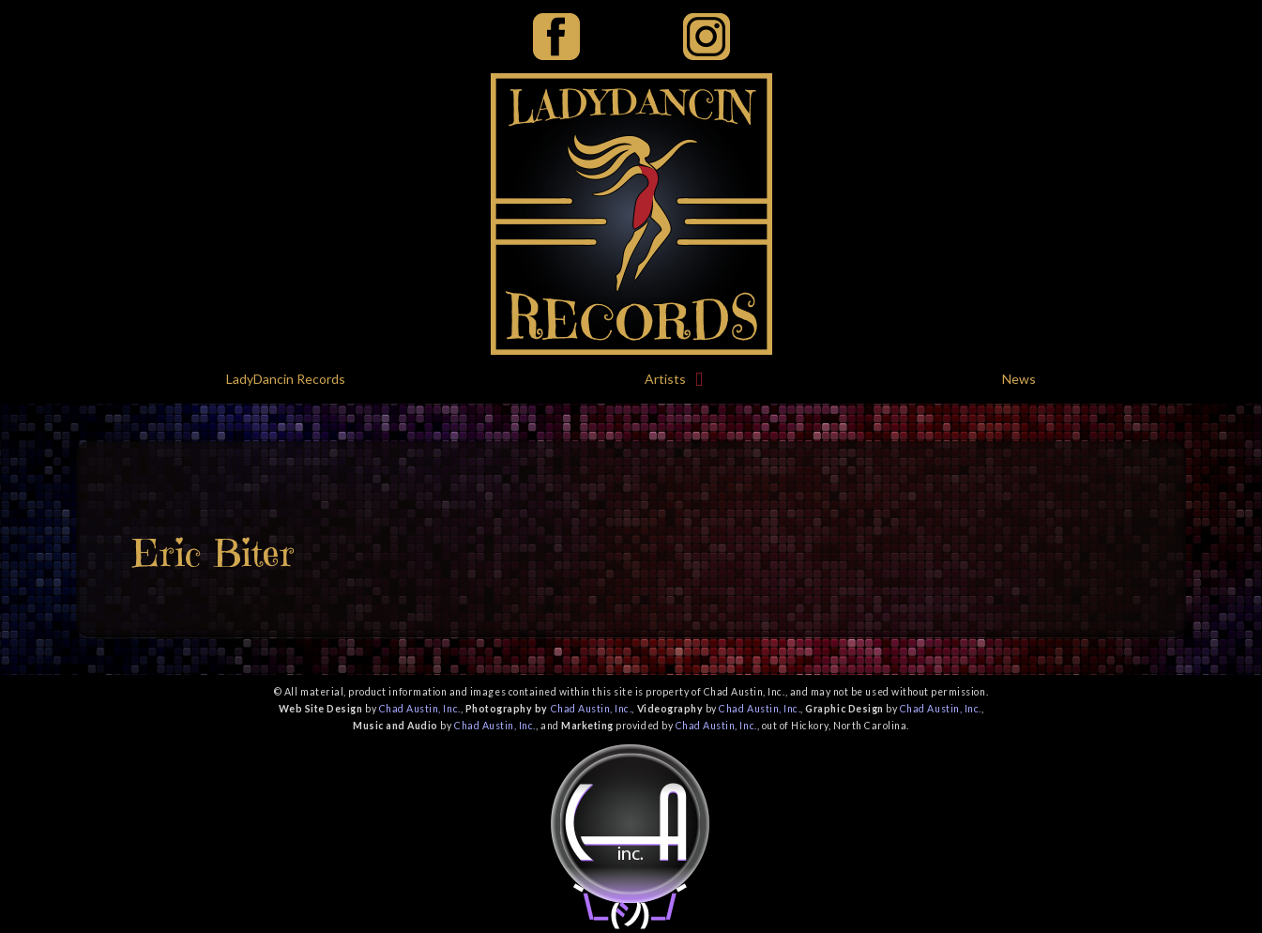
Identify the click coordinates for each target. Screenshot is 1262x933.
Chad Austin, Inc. (420, 708)
